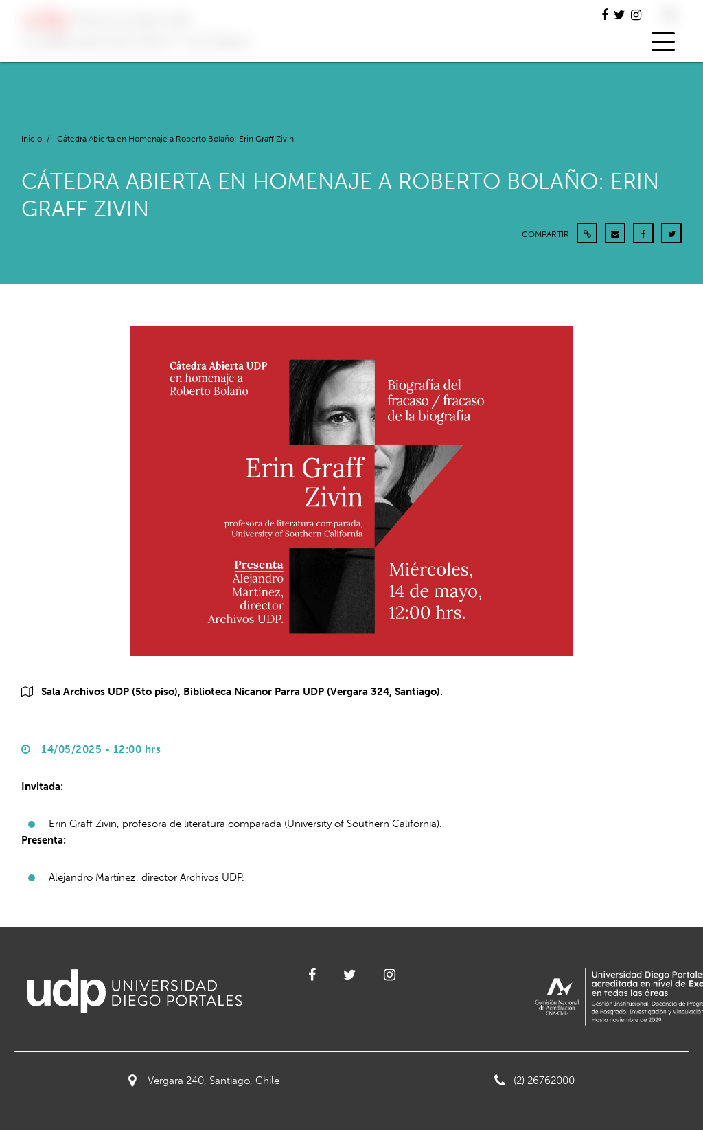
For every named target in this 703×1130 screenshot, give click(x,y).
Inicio (31, 139)
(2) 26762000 (534, 1080)
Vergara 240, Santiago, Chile (203, 1080)
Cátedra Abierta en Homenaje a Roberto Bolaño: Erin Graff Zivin (175, 139)
